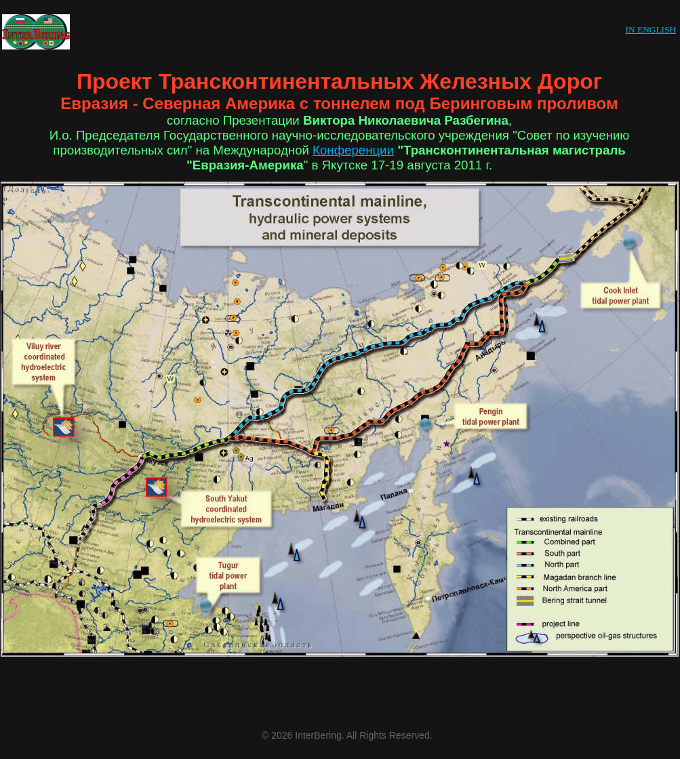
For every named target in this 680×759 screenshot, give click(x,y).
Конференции (353, 150)
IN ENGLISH (651, 29)
